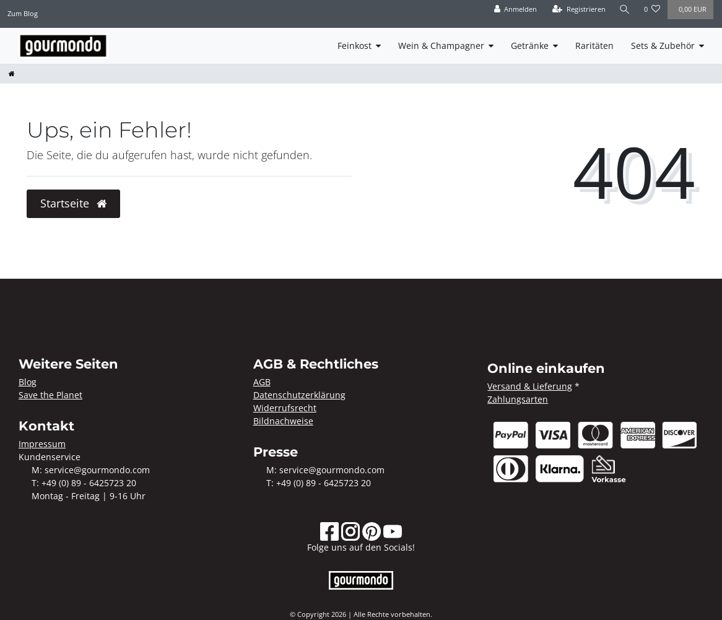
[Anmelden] (515, 9)
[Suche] (624, 9)
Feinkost (354, 45)
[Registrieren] (579, 9)
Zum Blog (22, 13)
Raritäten (594, 45)
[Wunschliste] (652, 9)
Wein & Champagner (441, 45)
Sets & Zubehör (663, 45)
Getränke (530, 45)
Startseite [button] (73, 203)
